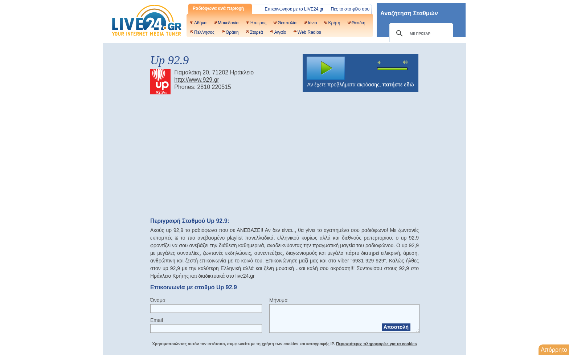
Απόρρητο (554, 350)
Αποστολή (396, 327)
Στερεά (256, 32)
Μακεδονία (228, 22)
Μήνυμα (278, 300)
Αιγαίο (280, 32)
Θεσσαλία (287, 22)
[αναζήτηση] (420, 33)
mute (380, 63)
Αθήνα (200, 22)
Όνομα (157, 300)
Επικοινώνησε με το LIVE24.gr (294, 9)
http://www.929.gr (196, 80)
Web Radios (309, 32)
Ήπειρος (258, 22)
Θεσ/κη (358, 22)
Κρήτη (334, 22)
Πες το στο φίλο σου (350, 9)
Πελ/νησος (204, 32)
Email (156, 320)
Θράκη (232, 32)
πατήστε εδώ (398, 84)
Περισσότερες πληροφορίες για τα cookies (376, 344)
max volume (405, 62)
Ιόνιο (312, 22)
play (326, 68)
